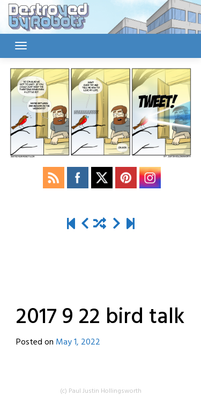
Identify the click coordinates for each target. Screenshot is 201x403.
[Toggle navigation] (21, 46)
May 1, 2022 (78, 342)
